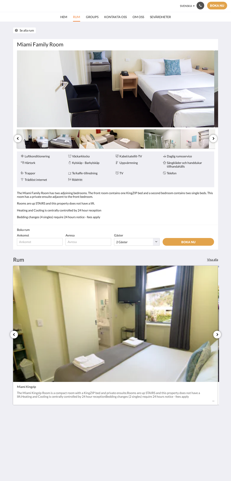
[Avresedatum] (90, 242)
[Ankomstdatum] (40, 242)
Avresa (71, 235)
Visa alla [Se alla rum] (212, 259)
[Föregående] (18, 138)
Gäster (121, 235)
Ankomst (23, 235)
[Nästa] (213, 138)
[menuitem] (63, 17)
